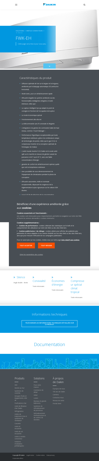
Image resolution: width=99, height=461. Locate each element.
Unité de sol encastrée (19, 432)
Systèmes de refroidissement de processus (39, 408)
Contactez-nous (58, 398)
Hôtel (35, 395)
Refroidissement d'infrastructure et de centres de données (40, 416)
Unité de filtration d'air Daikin (20, 407)
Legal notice (30, 455)
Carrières (56, 395)
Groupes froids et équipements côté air (21, 398)
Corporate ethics (17, 458)
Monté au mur (19, 388)
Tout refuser (46, 246)
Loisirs (36, 398)
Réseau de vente (58, 401)
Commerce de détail (38, 391)
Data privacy (51, 455)
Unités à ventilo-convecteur (20, 438)
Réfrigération (19, 411)
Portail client (57, 403)
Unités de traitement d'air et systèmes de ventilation (21, 417)
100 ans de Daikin (59, 392)
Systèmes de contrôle (19, 392)
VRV (16, 385)
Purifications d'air (20, 403)
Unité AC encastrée (18, 427)
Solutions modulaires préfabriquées (19, 444)
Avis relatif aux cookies (70, 240)
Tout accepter (26, 246)
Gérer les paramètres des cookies (31, 254)
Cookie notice (40, 455)
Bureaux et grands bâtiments (40, 402)
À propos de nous (59, 389)
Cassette (18, 423)
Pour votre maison (37, 386)
